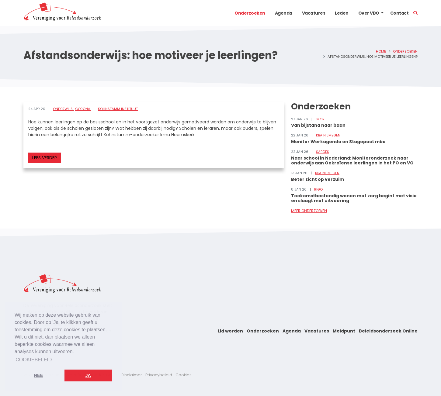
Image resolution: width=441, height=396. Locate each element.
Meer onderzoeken (309, 210)
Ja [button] (88, 375)
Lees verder (44, 158)
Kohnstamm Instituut (118, 108)
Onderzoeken (249, 13)
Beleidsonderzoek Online (388, 331)
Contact (399, 13)
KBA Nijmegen (328, 135)
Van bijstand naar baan (318, 125)
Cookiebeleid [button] (34, 359)
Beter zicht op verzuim (317, 179)
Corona (83, 108)
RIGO (318, 189)
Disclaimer (131, 374)
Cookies (183, 374)
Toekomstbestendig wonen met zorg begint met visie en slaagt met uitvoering (354, 198)
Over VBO (368, 13)
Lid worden (230, 331)
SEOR (320, 119)
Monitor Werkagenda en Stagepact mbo (338, 142)
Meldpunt (344, 331)
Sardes (322, 151)
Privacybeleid (158, 374)
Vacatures (313, 13)
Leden (342, 13)
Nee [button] (38, 375)
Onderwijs (63, 108)
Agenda (283, 13)
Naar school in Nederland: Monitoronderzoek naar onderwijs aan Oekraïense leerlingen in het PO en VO (352, 160)
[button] (382, 13)
